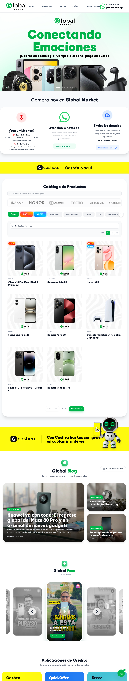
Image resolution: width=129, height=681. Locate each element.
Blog (63, 6)
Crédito (77, 6)
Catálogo (48, 6)
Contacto (93, 6)
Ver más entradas (113, 468)
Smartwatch (114, 214)
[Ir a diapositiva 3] (64, 87)
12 (112, 233)
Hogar (89, 214)
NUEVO (40, 214)
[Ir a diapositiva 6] (72, 87)
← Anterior (52, 408)
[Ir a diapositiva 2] (62, 87)
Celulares (54, 214)
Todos (14, 214)
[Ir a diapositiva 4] (67, 87)
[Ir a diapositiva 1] (58, 87)
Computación (72, 214)
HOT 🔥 (26, 214)
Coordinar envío (107, 147)
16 (117, 233)
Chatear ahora (64, 146)
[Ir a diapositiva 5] (70, 87)
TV (100, 214)
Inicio (32, 6)
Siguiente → (76, 408)
